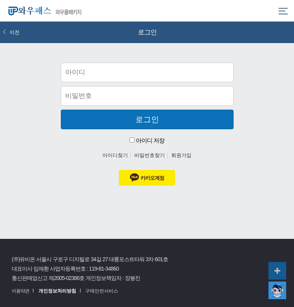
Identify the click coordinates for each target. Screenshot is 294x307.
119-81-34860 (104, 268)
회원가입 (181, 155)
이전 (11, 32)
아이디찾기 (115, 155)
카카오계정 (147, 177)
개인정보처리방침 (57, 291)
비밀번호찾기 (149, 155)
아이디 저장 (147, 140)
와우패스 (27, 11)
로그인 (147, 119)
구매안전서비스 (101, 291)
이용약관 (20, 291)
